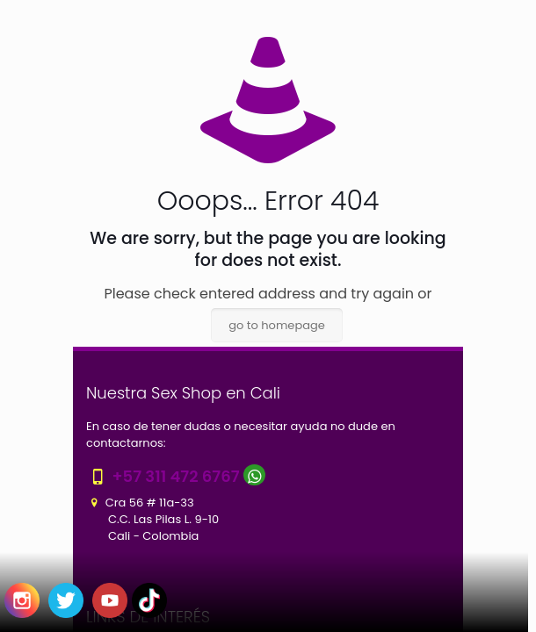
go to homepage (276, 325)
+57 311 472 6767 (175, 476)
